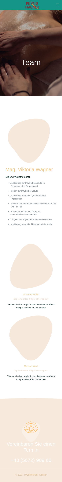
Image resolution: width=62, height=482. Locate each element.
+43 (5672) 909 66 (31, 460)
